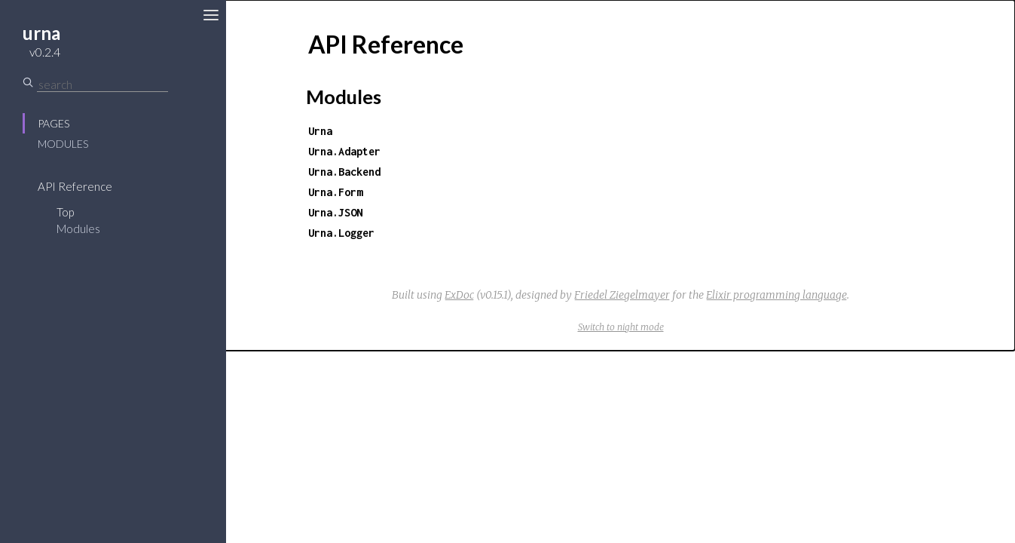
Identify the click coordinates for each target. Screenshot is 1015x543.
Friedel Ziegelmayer (622, 295)
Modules (63, 143)
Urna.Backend (344, 171)
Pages (53, 123)
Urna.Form (335, 192)
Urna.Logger (341, 232)
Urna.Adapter (344, 151)
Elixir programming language (776, 295)
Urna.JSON (335, 212)
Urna (320, 130)
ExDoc (459, 295)
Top (65, 212)
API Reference (75, 186)
